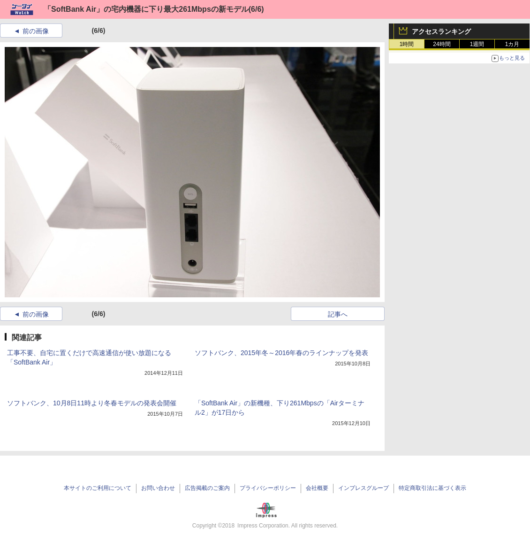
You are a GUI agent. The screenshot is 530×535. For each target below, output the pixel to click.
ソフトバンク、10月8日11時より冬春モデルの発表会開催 (91, 403)
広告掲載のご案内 (207, 488)
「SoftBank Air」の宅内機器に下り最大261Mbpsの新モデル (146, 9)
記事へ (338, 314)
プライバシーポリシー (268, 488)
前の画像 (36, 31)
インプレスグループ (363, 488)
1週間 (477, 44)
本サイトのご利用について (97, 488)
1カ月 (512, 44)
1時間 (407, 44)
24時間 (441, 44)
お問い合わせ (158, 488)
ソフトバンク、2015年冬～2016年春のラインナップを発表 (281, 353)
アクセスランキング (441, 31)
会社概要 (317, 488)
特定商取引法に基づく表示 (432, 488)
